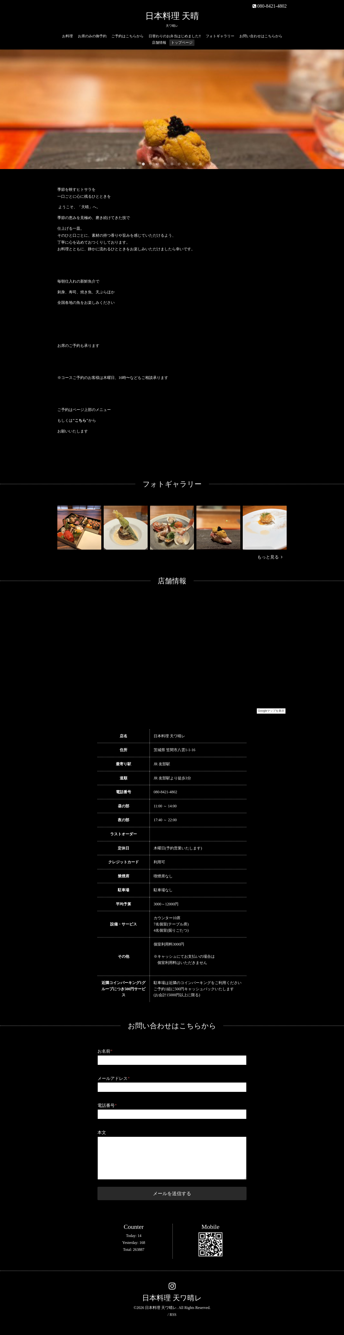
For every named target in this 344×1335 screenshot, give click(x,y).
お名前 (105, 1051)
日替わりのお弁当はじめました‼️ (175, 36)
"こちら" (80, 420)
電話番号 (107, 1105)
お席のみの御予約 (92, 36)
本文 (101, 1132)
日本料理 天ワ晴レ (172, 1298)
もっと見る (269, 557)
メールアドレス (113, 1078)
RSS (173, 1315)
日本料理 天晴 (172, 16)
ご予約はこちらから (127, 36)
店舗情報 (159, 42)
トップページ (182, 42)
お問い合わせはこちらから (260, 36)
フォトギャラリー (220, 36)
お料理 (67, 36)
